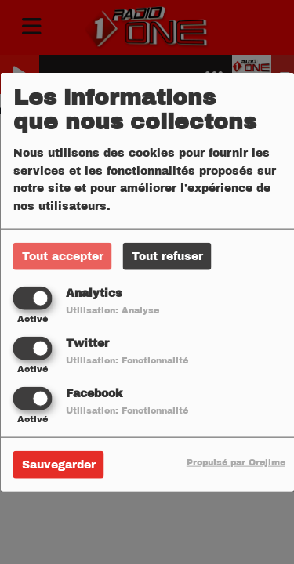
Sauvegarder (59, 465)
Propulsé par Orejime (236, 462)
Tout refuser (167, 256)
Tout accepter (62, 256)
